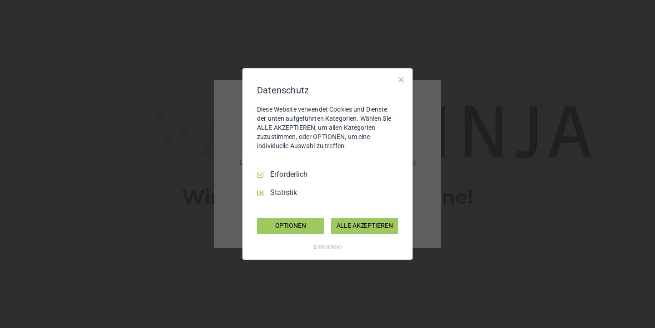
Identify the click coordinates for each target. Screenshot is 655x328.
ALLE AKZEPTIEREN (365, 225)
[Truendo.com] (327, 247)
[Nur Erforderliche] (401, 79)
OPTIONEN (290, 225)
